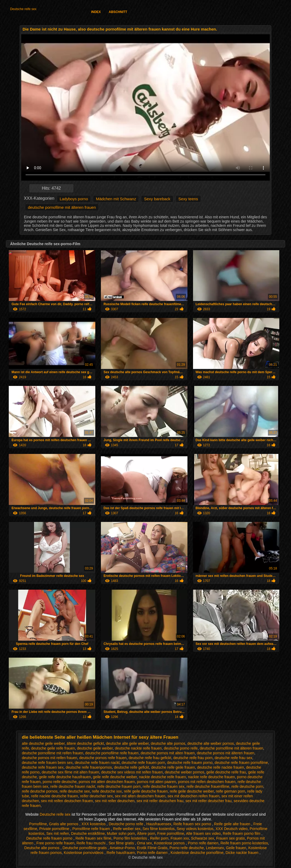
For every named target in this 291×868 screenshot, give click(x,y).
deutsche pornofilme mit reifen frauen (52, 753)
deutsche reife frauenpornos (89, 767)
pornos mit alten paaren (156, 782)
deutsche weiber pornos (184, 772)
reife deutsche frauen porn (118, 786)
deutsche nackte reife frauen (138, 748)
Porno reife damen (203, 843)
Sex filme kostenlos (159, 829)
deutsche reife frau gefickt (150, 758)
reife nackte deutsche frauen (54, 796)
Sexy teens (188, 199)
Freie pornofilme (170, 833)
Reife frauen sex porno (192, 824)
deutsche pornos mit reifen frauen (49, 758)
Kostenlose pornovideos (84, 852)
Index (96, 12)
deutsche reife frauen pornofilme (241, 762)
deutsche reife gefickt (131, 767)
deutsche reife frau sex (233, 758)
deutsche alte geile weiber (127, 743)
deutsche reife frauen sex (42, 767)
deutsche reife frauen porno (189, 762)
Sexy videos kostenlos (195, 829)
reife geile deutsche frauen (146, 791)
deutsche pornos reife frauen (103, 758)
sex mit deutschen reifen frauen (193, 796)
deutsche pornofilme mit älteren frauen (62, 207)
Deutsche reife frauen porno (49, 838)
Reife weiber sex (127, 829)
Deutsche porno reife (126, 824)
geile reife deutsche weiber (115, 777)
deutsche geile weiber (95, 748)
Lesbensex (215, 848)
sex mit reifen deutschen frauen (67, 801)
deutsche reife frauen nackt (97, 762)
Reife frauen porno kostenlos (244, 843)
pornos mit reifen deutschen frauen (207, 782)
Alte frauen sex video (203, 833)
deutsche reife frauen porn (143, 762)
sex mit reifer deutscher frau (209, 801)
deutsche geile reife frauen (53, 748)
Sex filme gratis (122, 843)
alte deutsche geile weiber (43, 743)
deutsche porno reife (181, 748)
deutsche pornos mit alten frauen (168, 753)
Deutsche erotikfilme (88, 833)
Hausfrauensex (158, 824)
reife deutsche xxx (107, 791)
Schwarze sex (202, 838)
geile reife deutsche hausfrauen (65, 777)
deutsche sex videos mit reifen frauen (132, 772)
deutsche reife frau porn (193, 758)
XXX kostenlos (94, 824)
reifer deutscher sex (96, 796)
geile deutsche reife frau (226, 772)
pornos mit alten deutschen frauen (107, 782)
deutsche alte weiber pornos (210, 743)
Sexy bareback (157, 199)
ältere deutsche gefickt (85, 743)
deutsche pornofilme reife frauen (112, 753)
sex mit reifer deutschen (115, 801)
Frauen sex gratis (230, 838)
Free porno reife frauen (55, 843)
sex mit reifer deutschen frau (159, 801)
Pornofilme (38, 824)
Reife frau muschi (91, 843)
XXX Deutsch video (232, 829)
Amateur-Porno (122, 848)
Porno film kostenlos (130, 838)
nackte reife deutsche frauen (211, 777)
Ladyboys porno (74, 199)
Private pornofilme (54, 829)
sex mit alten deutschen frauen (140, 796)
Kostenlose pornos (170, 843)
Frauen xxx (179, 838)
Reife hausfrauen (120, 852)
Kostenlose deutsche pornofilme (197, 852)
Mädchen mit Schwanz (116, 199)
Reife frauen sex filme (93, 838)
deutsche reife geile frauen (173, 767)
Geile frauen (236, 848)
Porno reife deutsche (187, 848)
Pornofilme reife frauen (91, 829)
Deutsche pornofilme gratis (85, 848)
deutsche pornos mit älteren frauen (225, 753)
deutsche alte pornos (168, 743)
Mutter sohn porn (121, 833)
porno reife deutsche (60, 782)
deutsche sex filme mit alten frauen (70, 772)
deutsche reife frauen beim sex (47, 762)
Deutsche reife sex (23, 9)
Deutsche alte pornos (42, 848)
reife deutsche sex (75, 791)
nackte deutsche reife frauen (162, 777)
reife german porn (230, 791)
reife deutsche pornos (40, 791)
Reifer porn (159, 838)
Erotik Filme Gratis (152, 848)
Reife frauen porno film (242, 833)
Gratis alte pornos (64, 824)
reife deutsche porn (247, 786)
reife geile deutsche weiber (192, 791)
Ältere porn (146, 833)
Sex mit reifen (57, 833)
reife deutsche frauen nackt (72, 786)
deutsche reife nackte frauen (220, 767)
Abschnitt (118, 12)
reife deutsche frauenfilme (208, 786)
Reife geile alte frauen (232, 824)
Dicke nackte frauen (243, 852)
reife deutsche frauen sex (164, 786)
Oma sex (144, 843)
